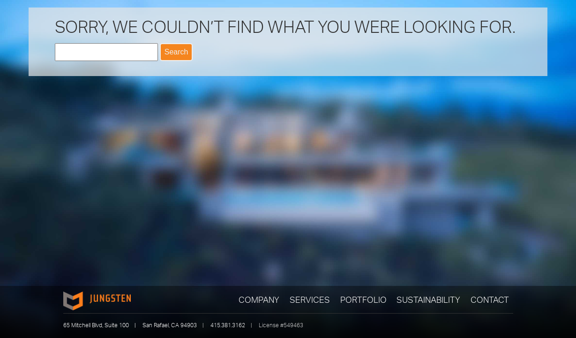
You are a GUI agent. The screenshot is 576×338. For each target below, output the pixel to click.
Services (310, 299)
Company (259, 299)
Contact (490, 299)
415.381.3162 (227, 325)
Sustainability (428, 299)
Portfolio (363, 299)
